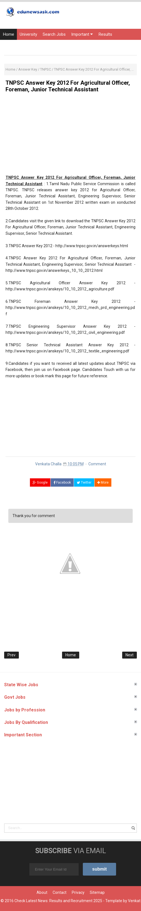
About (42, 892)
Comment (97, 464)
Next (129, 655)
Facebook (62, 482)
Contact (59, 892)
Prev (11, 655)
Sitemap (97, 892)
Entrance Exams (18, 45)
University (28, 34)
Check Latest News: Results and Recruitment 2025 (58, 901)
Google (40, 482)
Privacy (78, 892)
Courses (79, 45)
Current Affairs (52, 45)
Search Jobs (54, 34)
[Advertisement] (70, 135)
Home (8, 34)
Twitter (84, 482)
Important (82, 34)
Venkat (134, 901)
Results (105, 34)
